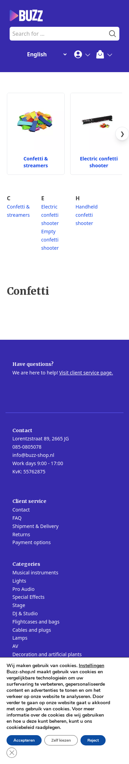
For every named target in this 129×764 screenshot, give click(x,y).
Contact (21, 509)
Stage (18, 605)
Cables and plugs (31, 630)
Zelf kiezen (61, 740)
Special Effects (28, 597)
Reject (93, 740)
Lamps (20, 637)
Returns (21, 534)
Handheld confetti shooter (87, 214)
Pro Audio (23, 589)
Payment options (31, 542)
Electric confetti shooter (50, 214)
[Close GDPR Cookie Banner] (12, 753)
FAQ (17, 518)
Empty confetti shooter (50, 239)
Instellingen (91, 666)
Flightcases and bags (36, 621)
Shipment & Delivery (35, 526)
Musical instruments (35, 572)
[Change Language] (45, 54)
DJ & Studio (25, 613)
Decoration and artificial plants (47, 654)
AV (15, 646)
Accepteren (24, 740)
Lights (19, 580)
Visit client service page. (86, 372)
